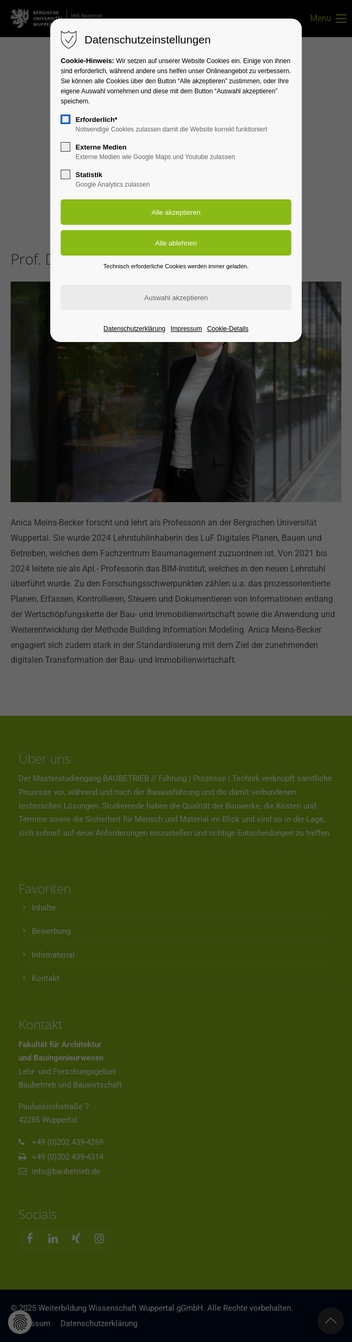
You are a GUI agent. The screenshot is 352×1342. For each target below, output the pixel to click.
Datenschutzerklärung (134, 328)
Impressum (186, 328)
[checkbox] (66, 119)
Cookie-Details (228, 328)
